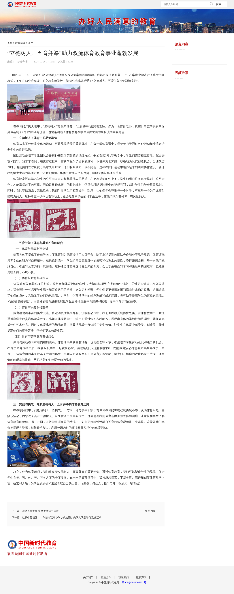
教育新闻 (20, 43)
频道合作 (106, 577)
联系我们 (123, 577)
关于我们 (88, 577)
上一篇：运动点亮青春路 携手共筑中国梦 (35, 511)
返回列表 (150, 511)
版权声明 (141, 577)
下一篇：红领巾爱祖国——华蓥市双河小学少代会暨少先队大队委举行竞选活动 (56, 517)
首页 (9, 43)
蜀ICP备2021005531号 (134, 582)
